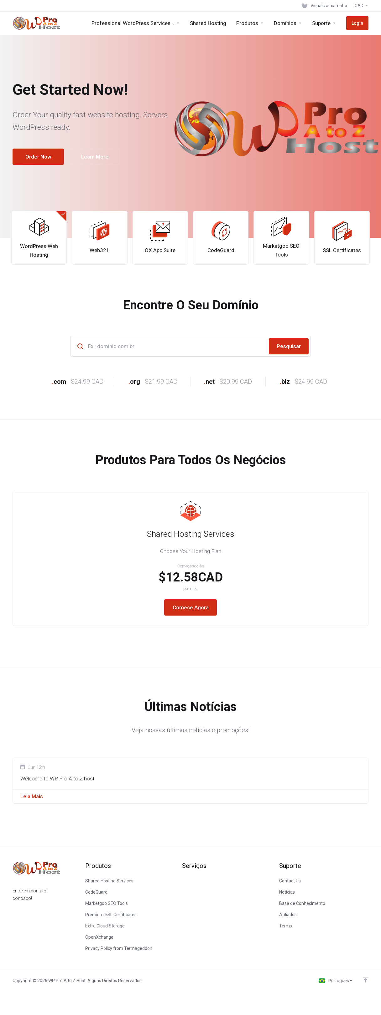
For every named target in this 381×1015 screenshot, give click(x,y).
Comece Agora (191, 607)
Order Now (38, 157)
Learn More (94, 157)
